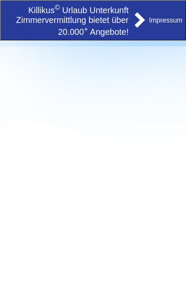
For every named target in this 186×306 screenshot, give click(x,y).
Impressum (166, 20)
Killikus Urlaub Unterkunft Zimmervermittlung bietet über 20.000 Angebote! (72, 21)
